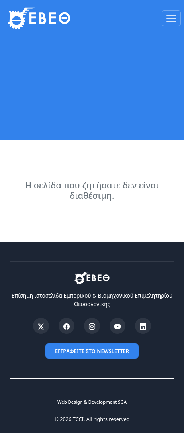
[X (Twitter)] (41, 326)
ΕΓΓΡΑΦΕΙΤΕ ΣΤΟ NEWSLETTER (92, 351)
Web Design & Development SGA (92, 402)
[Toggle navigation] (171, 18)
